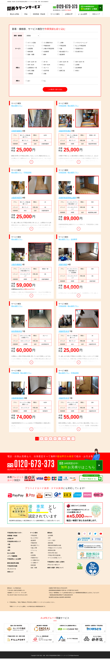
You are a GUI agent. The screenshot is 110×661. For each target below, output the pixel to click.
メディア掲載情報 (12, 556)
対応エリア (96, 14)
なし (44, 81)
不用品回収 (62, 46)
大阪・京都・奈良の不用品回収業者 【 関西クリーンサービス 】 (54, 655)
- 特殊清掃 (33, 565)
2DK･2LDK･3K (63, 62)
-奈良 (8, 550)
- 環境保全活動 (51, 550)
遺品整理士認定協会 (15, 520)
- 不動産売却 (33, 543)
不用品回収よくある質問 (14, 559)
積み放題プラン (63, 51)
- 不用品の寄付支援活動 (53, 555)
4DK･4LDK (30, 65)
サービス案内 (55, 14)
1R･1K (45, 62)
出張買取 (29, 48)
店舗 (44, 74)
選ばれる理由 (14, 14)
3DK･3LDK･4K (78, 62)
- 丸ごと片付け (34, 538)
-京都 (8, 547)
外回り (76, 70)
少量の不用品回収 (48, 48)
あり (28, 81)
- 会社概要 (50, 535)
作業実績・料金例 (12, 535)
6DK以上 (61, 65)
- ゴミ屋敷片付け (34, 560)
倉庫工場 (61, 70)
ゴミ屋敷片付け (47, 43)
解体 (44, 54)
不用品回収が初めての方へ (14, 532)
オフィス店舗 (31, 43)
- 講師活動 (50, 543)
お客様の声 (69, 14)
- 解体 (31, 553)
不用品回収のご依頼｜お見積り (56, 562)
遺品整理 (61, 54)
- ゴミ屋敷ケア (34, 562)
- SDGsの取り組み (52, 553)
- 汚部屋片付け (34, 558)
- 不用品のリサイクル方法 (54, 548)
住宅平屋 (45, 70)
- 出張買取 (33, 555)
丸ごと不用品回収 (79, 46)
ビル (60, 68)
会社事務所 (77, 68)
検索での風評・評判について (55, 567)
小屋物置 (29, 74)
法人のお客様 (11, 553)
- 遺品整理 (33, 540)
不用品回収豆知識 (12, 566)
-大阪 (8, 544)
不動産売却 (46, 46)
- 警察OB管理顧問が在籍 (54, 545)
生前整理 (45, 51)
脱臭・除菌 (30, 54)
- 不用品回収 (33, 535)
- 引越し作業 (33, 548)
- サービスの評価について (54, 558)
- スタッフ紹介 (51, 540)
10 (64, 439)
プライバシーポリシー (53, 565)
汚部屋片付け (78, 48)
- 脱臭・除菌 (33, 567)
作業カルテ (10, 572)
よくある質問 (82, 14)
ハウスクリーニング (80, 43)
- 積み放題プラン (34, 545)
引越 (60, 48)
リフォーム (30, 46)
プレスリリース (11, 569)
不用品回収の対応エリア (14, 541)
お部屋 (76, 65)
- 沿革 (49, 538)
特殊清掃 (29, 51)
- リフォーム (33, 550)
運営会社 (49, 532)
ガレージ (45, 68)
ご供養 (60, 43)
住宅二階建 (30, 70)
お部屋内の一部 (31, 68)
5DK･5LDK (46, 65)
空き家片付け (78, 51)
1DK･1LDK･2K (31, 62)
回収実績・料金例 (39, 14)
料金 (26, 14)
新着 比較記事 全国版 (13, 563)
